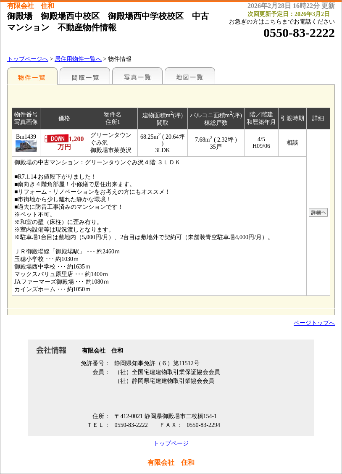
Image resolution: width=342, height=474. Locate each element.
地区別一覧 (32, 75)
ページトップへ (314, 323)
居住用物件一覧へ (78, 59)
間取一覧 (85, 75)
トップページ (171, 443)
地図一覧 (190, 75)
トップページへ (27, 59)
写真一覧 (137, 75)
